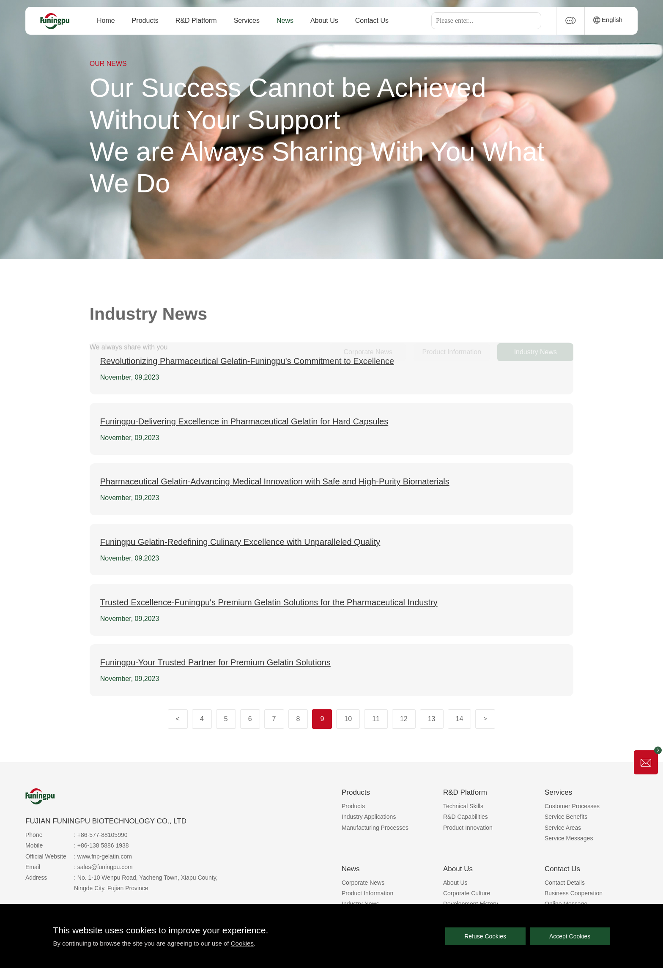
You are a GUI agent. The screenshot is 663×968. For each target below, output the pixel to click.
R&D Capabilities (465, 816)
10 (348, 718)
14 (459, 718)
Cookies (242, 943)
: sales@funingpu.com (103, 867)
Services (247, 20)
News (285, 20)
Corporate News (363, 882)
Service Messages (569, 838)
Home (106, 20)
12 (404, 718)
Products (145, 20)
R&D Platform (196, 20)
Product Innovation (468, 827)
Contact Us (372, 20)
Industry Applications (369, 816)
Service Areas (563, 827)
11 (376, 718)
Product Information (367, 893)
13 (432, 718)
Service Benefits (566, 816)
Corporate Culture (466, 893)
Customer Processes (572, 806)
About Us (324, 20)
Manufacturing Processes (375, 827)
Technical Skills (463, 806)
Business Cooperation (574, 893)
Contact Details (565, 882)
